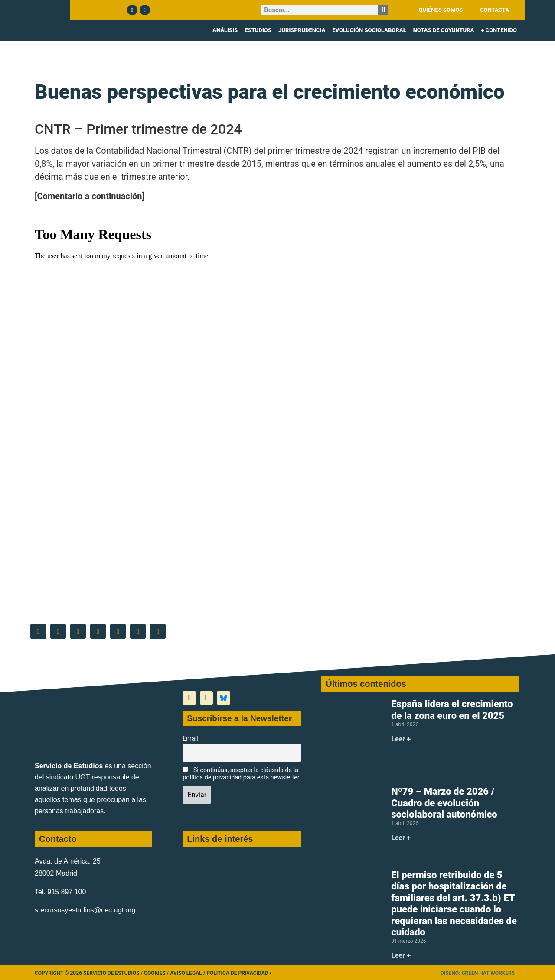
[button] (38, 631)
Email (190, 738)
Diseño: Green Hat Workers (478, 973)
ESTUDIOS (258, 30)
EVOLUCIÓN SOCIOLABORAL (369, 30)
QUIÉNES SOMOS (441, 9)
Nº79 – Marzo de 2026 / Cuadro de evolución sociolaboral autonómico (444, 803)
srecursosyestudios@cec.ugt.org (85, 910)
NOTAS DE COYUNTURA (443, 30)
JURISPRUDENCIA (301, 30)
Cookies (155, 973)
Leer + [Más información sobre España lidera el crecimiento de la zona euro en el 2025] (401, 739)
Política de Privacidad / (238, 973)
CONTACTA (494, 9)
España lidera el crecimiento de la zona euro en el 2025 (452, 710)
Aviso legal (186, 973)
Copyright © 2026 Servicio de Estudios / (89, 973)
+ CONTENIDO (499, 30)
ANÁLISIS (225, 30)
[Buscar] (383, 10)
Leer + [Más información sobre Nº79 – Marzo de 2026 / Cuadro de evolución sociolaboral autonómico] (401, 838)
